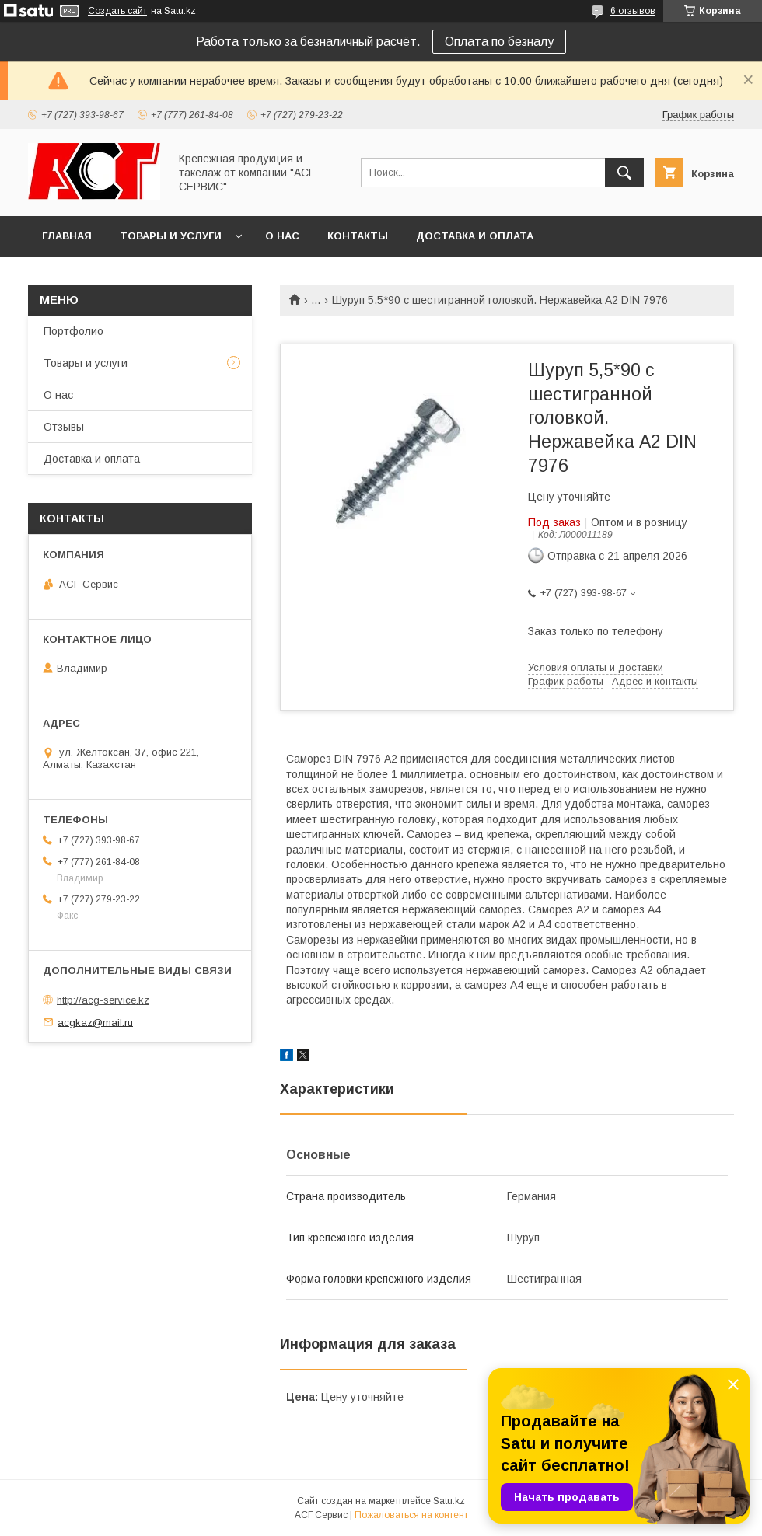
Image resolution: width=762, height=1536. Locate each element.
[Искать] (624, 172)
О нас (282, 236)
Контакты (357, 236)
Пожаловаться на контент (411, 1515)
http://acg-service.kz (103, 1000)
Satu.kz (449, 1501)
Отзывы (64, 427)
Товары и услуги (171, 236)
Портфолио (73, 331)
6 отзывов (632, 10)
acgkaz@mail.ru (95, 1022)
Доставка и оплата (474, 236)
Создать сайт (117, 10)
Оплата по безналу (499, 41)
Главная (67, 236)
